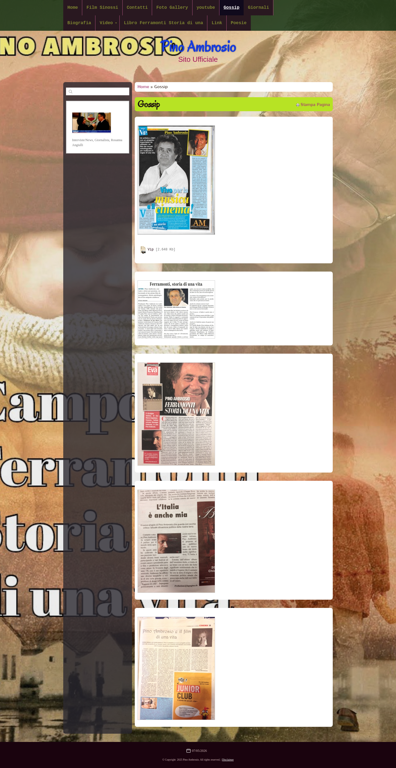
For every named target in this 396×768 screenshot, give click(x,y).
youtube (206, 8)
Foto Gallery (172, 8)
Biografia (79, 23)
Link (216, 23)
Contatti (137, 8)
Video (108, 23)
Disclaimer (228, 759)
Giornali (258, 8)
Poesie (239, 23)
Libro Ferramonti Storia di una (163, 23)
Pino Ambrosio (198, 47)
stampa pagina (315, 105)
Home (72, 8)
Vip (151, 249)
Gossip (232, 8)
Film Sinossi (102, 8)
